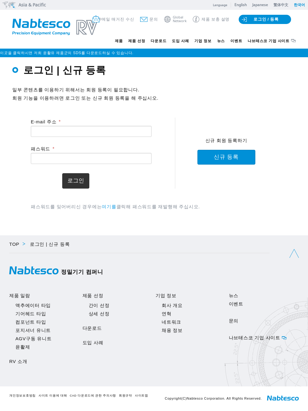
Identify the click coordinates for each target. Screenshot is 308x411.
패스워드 (40, 148)
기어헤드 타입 (30, 313)
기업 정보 (202, 41)
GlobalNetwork (180, 19)
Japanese (260, 4)
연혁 (167, 313)
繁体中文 (281, 4)
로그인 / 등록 (266, 19)
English (240, 4)
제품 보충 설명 (215, 19)
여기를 (109, 206)
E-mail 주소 (43, 121)
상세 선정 (99, 313)
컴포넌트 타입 (30, 322)
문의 (153, 19)
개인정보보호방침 (22, 395)
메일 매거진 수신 (118, 19)
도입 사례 (180, 41)
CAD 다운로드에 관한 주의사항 (93, 395)
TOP (14, 244)
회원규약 (125, 395)
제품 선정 (136, 41)
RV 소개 (18, 361)
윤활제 (22, 346)
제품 (119, 41)
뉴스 (221, 41)
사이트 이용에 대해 (52, 395)
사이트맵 (141, 395)
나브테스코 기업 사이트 (269, 41)
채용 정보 (172, 330)
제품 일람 (19, 295)
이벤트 (236, 41)
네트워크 (171, 322)
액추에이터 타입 (33, 305)
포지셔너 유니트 (33, 330)
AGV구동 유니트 (33, 338)
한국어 (299, 4)
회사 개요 (172, 305)
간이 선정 (99, 305)
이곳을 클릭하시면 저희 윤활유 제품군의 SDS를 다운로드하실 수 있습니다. (66, 53)
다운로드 (158, 41)
